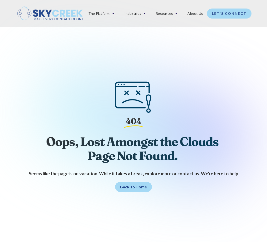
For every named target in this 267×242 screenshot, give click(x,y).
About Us (195, 13)
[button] (101, 14)
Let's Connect (229, 13)
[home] (50, 13)
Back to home (133, 186)
